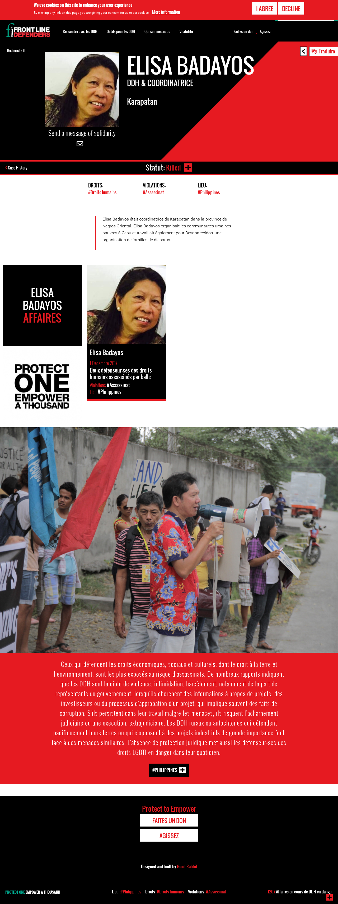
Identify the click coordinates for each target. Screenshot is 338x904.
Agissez (265, 31)
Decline (291, 8)
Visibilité (186, 31)
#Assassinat (153, 192)
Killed (173, 167)
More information (166, 12)
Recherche (16, 50)
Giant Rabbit (187, 866)
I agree (264, 8)
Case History (18, 168)
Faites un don (243, 31)
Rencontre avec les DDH (80, 31)
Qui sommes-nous (157, 31)
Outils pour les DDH (121, 31)
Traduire (327, 51)
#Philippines (209, 192)
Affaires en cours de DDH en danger (300, 891)
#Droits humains (102, 192)
